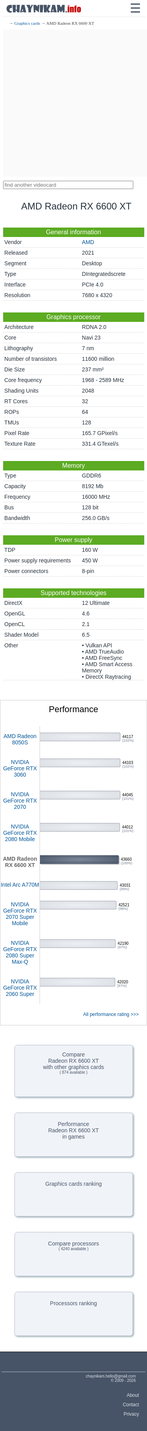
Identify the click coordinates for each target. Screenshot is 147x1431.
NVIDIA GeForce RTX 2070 (20, 800)
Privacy (131, 1414)
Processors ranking (73, 1303)
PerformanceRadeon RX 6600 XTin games (73, 1130)
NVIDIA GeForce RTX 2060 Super (20, 987)
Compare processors (73, 1245)
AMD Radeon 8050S (20, 739)
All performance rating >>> (111, 1014)
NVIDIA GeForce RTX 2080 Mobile (20, 832)
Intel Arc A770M (20, 885)
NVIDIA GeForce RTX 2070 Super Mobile (20, 913)
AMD (88, 242)
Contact (131, 1404)
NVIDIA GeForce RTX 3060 (20, 768)
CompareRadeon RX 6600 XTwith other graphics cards (73, 1063)
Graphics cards (27, 23)
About (133, 1395)
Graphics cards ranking (73, 1184)
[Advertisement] (73, 103)
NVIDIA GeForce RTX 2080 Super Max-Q (20, 952)
